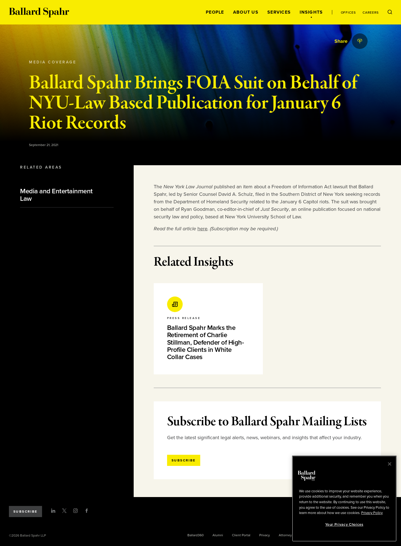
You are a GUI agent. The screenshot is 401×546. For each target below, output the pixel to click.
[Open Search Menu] (390, 12)
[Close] (389, 464)
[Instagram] (75, 510)
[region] (344, 499)
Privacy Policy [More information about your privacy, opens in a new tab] (372, 513)
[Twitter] (64, 510)
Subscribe (25, 511)
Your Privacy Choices (344, 524)
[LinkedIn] (53, 510)
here (202, 229)
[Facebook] (86, 510)
